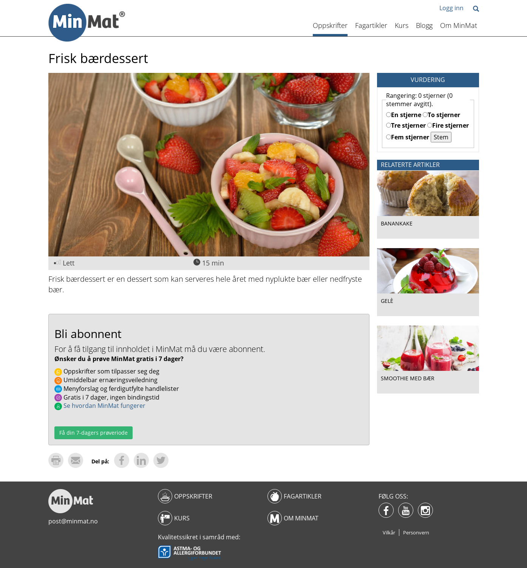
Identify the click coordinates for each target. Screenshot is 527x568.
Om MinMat (458, 25)
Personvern (416, 532)
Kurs (401, 25)
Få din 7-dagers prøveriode (93, 432)
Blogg (424, 25)
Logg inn (451, 8)
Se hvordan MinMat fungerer (99, 405)
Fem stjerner (407, 137)
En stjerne (403, 115)
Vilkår (389, 532)
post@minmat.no (73, 521)
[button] (476, 9)
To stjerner (441, 115)
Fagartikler (371, 25)
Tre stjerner (406, 125)
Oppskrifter (330, 25)
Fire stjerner (448, 125)
